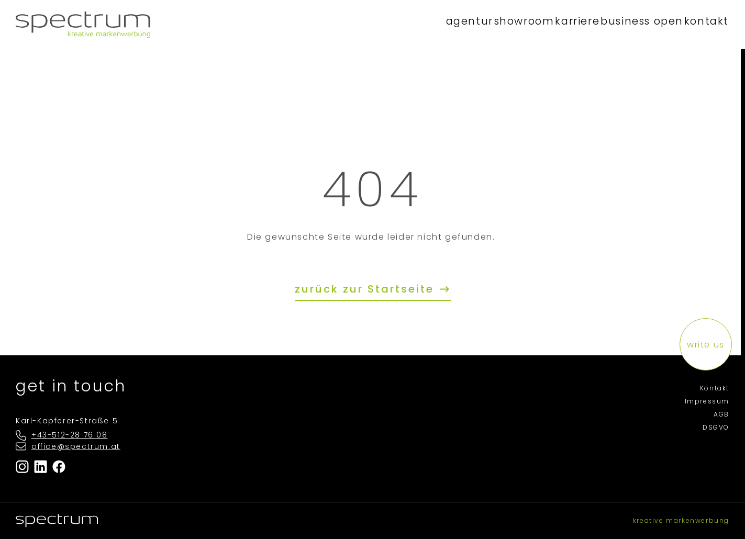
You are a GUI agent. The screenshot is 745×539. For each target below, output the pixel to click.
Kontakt (714, 388)
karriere (539, 24)
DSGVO (716, 427)
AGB (721, 414)
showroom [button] (469, 24)
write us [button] (706, 345)
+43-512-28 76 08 (69, 435)
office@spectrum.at (75, 446)
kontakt (698, 24)
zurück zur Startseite (366, 289)
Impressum (707, 401)
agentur (398, 24)
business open (618, 24)
